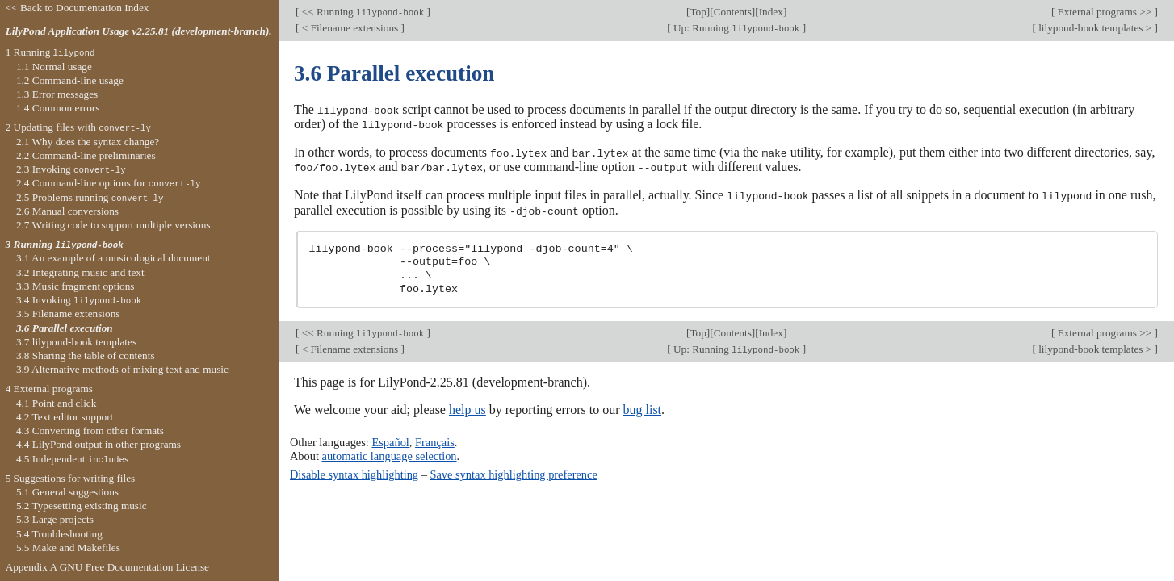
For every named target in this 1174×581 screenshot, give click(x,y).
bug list (642, 406)
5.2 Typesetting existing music (81, 505)
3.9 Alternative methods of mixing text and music (122, 369)
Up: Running (737, 28)
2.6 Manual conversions (67, 211)
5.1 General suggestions (67, 492)
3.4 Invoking (78, 300)
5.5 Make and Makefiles (68, 547)
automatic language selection (389, 452)
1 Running (50, 52)
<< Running (362, 12)
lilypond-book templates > (1095, 28)
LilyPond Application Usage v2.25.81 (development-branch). (139, 31)
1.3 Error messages (57, 94)
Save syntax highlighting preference (513, 471)
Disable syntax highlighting (354, 471)
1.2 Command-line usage (70, 80)
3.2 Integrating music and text (80, 272)
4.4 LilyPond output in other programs (98, 444)
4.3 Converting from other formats (90, 430)
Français (435, 439)
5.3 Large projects (55, 519)
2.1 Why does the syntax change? (87, 142)
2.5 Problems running (90, 197)
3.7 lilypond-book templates (76, 342)
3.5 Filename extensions (68, 313)
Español (390, 439)
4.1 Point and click (56, 403)
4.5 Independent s (72, 459)
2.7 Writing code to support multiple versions (113, 225)
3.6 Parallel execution (64, 328)
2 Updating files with (78, 127)
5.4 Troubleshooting (59, 534)
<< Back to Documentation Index (77, 8)
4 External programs (49, 388)
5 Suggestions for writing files (71, 478)
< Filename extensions (349, 28)
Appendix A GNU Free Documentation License (107, 567)
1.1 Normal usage (54, 67)
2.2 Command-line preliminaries (86, 155)
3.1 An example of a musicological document (113, 258)
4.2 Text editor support (64, 417)
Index (771, 12)
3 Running (65, 244)
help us (467, 406)
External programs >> (1104, 12)
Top (698, 12)
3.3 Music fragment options (75, 286)
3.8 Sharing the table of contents (85, 355)
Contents (733, 12)
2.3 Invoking (71, 169)
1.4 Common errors (58, 108)
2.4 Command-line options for (108, 183)
